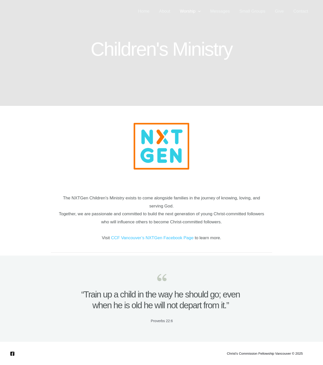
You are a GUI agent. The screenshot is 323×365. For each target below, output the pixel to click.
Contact (301, 11)
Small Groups (255, 11)
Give (280, 11)
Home (150, 11)
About (170, 11)
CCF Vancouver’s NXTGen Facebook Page (152, 237)
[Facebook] (12, 353)
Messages (223, 11)
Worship (194, 11)
